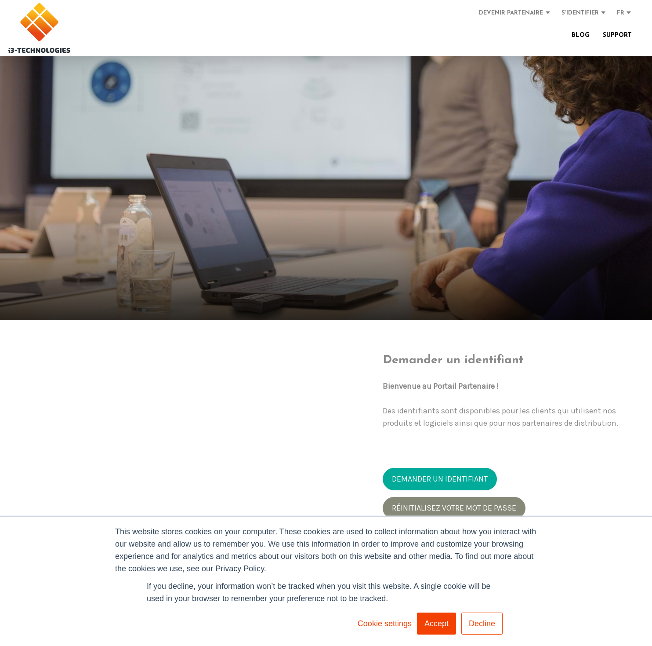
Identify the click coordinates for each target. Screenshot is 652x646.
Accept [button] (436, 623)
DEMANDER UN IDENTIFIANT (440, 479)
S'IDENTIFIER (580, 13)
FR (620, 13)
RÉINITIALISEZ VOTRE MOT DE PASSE (454, 508)
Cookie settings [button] (385, 623)
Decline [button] (482, 623)
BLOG (581, 35)
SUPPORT (617, 35)
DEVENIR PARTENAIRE (511, 13)
